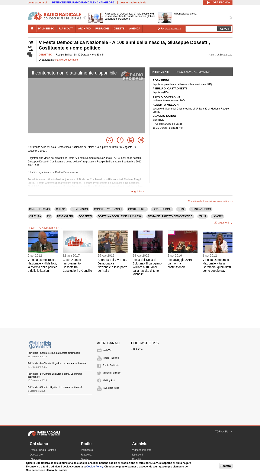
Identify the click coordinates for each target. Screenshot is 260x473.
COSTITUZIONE (162, 209)
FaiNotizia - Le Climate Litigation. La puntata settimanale (57, 363)
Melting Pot (109, 380)
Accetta (226, 465)
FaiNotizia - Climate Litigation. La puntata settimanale (55, 387)
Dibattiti (136, 459)
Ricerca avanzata (171, 28)
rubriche (102, 28)
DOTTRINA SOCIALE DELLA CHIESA (120, 216)
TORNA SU (221, 431)
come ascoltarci (37, 2)
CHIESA (60, 209)
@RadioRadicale (112, 372)
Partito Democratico (66, 59)
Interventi (160, 71)
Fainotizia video (111, 388)
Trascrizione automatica (192, 71)
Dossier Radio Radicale (43, 449)
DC (49, 216)
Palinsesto (87, 449)
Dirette (85, 459)
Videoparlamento (142, 449)
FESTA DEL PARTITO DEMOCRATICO (170, 216)
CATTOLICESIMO (39, 209)
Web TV (107, 350)
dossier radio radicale (133, 2)
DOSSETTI (85, 216)
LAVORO (217, 216)
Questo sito (36, 454)
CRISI (181, 209)
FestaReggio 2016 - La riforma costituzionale (181, 263)
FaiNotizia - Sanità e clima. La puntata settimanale (54, 353)
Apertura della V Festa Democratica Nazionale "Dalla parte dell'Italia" (112, 265)
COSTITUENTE (137, 209)
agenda (134, 28)
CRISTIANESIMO (201, 209)
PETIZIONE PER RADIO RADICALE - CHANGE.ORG (83, 2)
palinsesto (46, 28)
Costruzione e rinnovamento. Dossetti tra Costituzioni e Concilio (77, 265)
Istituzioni (137, 454)
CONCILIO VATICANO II (108, 209)
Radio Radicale (111, 357)
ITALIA (202, 216)
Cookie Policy (94, 466)
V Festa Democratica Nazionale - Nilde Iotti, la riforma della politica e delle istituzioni (42, 265)
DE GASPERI (65, 216)
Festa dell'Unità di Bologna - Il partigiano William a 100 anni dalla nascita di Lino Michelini (147, 267)
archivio (84, 28)
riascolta (66, 28)
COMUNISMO (80, 209)
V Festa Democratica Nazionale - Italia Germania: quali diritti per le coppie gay (217, 265)
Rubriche (138, 349)
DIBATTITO (45, 54)
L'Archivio (35, 459)
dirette (118, 28)
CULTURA (35, 216)
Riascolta (86, 454)
